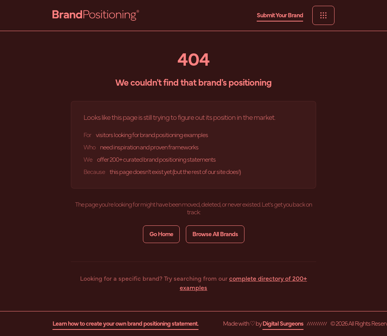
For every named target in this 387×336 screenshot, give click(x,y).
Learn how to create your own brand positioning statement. (125, 324)
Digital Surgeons (282, 324)
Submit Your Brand (280, 15)
